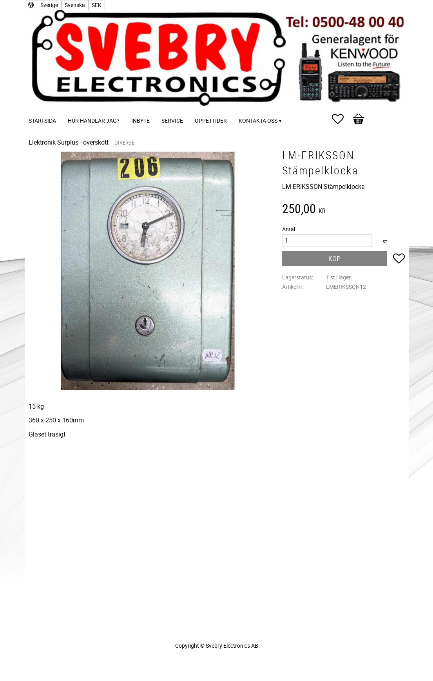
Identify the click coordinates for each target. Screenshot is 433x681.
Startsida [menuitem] (42, 120)
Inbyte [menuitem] (140, 120)
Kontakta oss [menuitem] (258, 120)
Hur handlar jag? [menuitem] (94, 120)
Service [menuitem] (172, 120)
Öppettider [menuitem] (211, 120)
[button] (341, 119)
